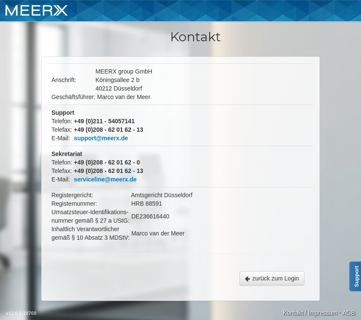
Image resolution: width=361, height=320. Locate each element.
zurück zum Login (272, 278)
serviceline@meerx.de (105, 179)
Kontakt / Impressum (310, 312)
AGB (348, 312)
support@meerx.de (101, 138)
